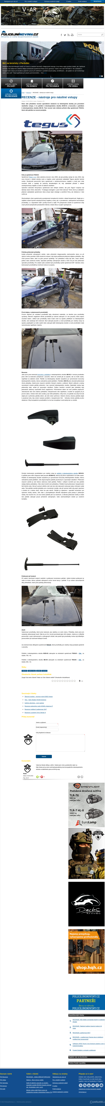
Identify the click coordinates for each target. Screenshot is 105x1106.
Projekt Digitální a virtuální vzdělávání (84, 1050)
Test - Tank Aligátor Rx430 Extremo (35, 700)
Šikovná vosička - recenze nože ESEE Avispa (39, 696)
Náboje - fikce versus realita (34, 1080)
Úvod (23, 92)
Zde (80, 653)
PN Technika (4, 1083)
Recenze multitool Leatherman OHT (36, 709)
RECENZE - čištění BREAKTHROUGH (38, 1077)
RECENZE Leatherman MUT (81, 1033)
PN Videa (3, 1080)
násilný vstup (31, 670)
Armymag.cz (82, 1092)
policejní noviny (11, 82)
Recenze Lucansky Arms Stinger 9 (35, 712)
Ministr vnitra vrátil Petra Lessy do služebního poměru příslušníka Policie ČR (39, 1091)
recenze (44, 670)
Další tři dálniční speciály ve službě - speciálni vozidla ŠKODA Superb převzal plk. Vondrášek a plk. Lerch (38, 1085)
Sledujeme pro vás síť (11, 1)
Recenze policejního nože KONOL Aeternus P (39, 706)
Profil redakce (82, 1)
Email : (41, 727)
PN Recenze (4, 1077)
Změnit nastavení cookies (60, 1092)
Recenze (28, 92)
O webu (68, 1)
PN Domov (3, 1086)
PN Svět (2, 1089)
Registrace (97, 1)
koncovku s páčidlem (43, 374)
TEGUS (24, 670)
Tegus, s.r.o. (33, 177)
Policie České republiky (77, 1063)
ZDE (45, 73)
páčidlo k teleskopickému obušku (67, 473)
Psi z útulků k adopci (31, 1)
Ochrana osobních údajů (51, 1)
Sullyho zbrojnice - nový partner (34, 703)
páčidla (39, 670)
